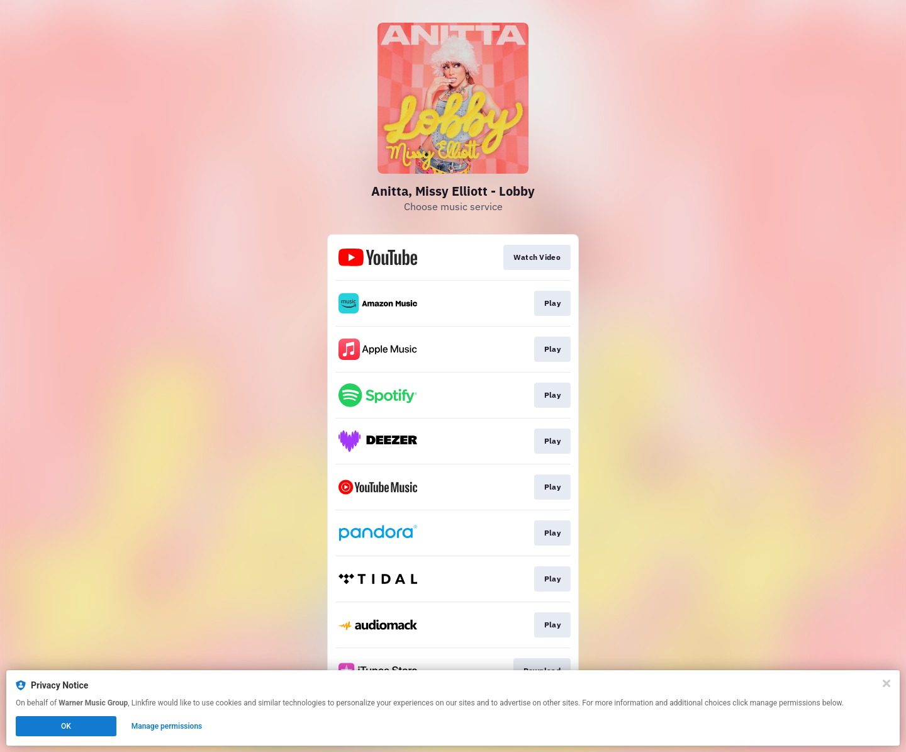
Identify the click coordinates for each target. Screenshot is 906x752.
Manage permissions (167, 726)
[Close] (886, 683)
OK (66, 726)
